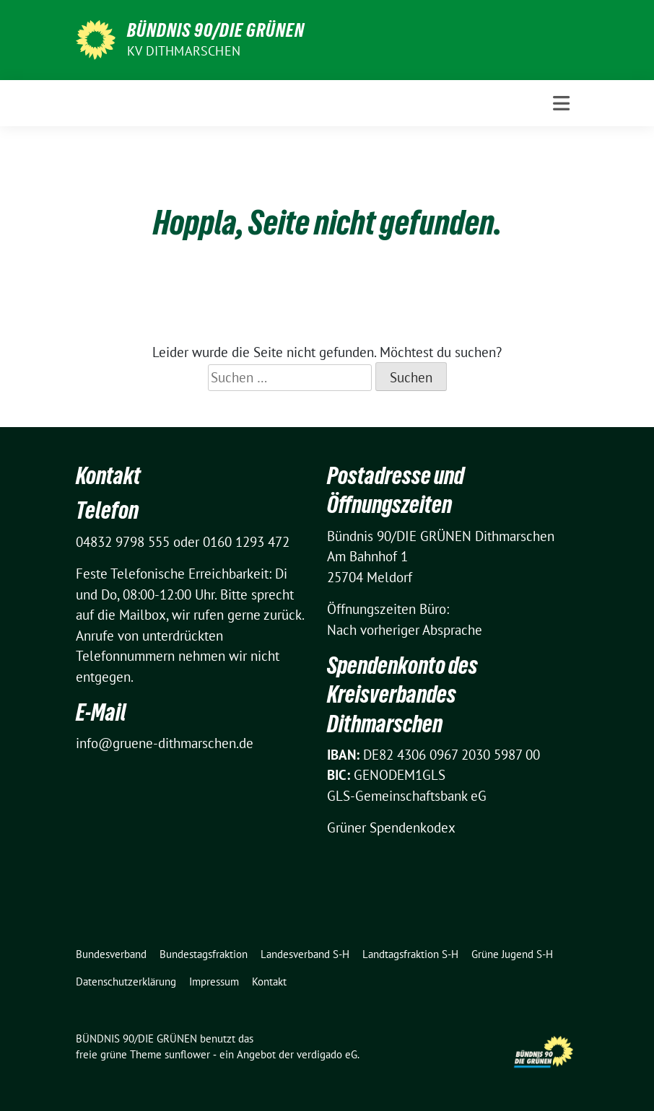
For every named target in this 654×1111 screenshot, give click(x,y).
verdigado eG (327, 1054)
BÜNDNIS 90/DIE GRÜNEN (216, 30)
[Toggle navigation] (561, 103)
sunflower (187, 1054)
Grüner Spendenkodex (391, 827)
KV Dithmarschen (183, 51)
